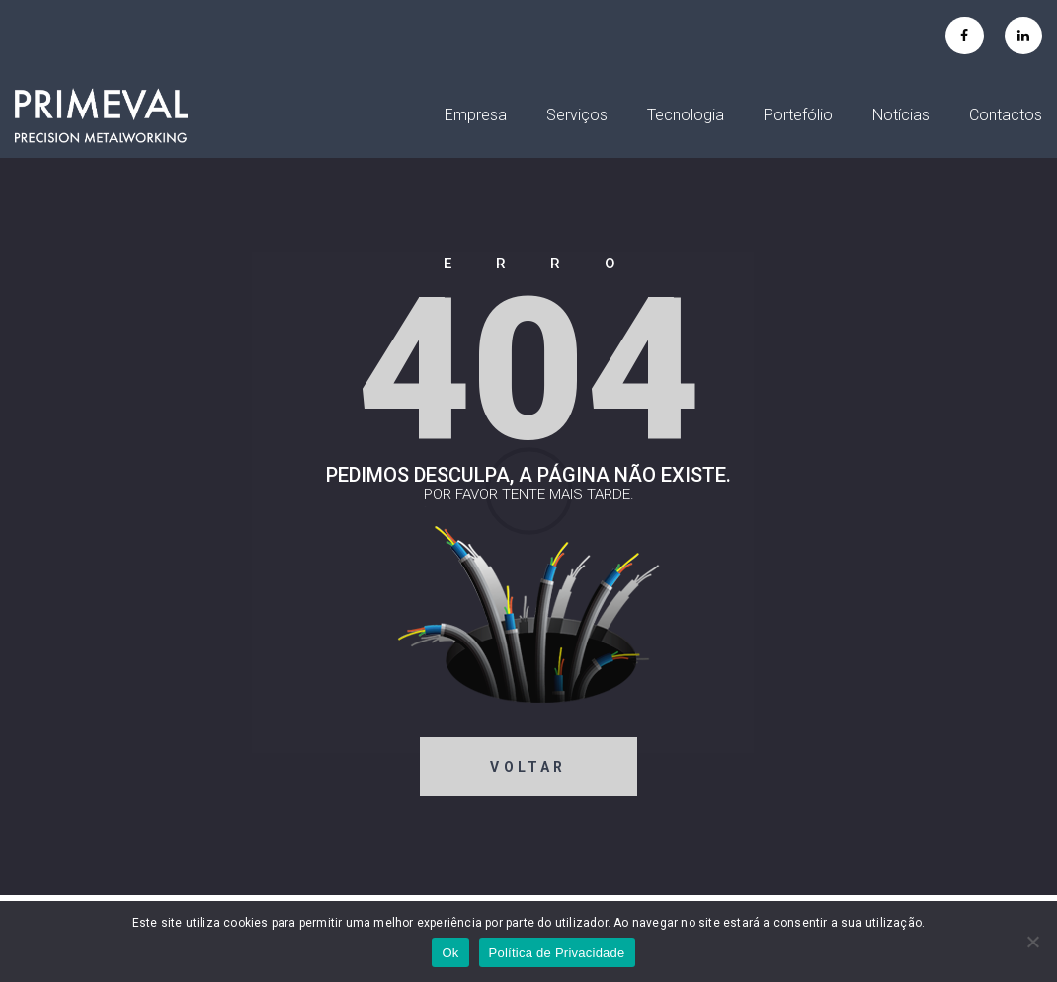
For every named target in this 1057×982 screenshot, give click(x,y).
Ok (450, 952)
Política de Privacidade (557, 952)
